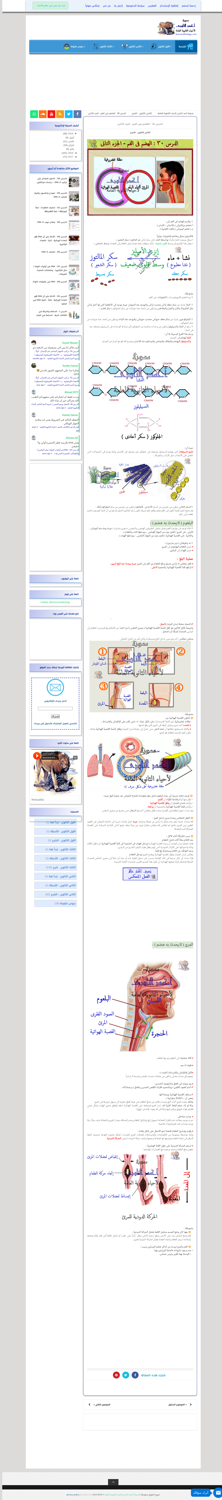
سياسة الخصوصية (133, 5)
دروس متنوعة (65, 903)
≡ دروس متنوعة (72, 46)
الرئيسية (183, 46)
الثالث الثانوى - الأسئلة (60, 858)
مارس (68, 141)
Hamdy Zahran (68, 415)
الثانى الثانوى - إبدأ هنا (60, 876)
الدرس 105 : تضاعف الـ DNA (52, 252)
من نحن (104, 5)
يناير (69, 149)
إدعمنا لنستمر (186, 5)
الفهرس (150, 5)
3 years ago (58, 408)
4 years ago (44, 453)
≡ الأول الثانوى (158, 46)
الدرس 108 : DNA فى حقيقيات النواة (48, 281)
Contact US (84, 1495)
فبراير (68, 145)
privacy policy (71, 1495)
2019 (68, 133)
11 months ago (37, 358)
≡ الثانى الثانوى (130, 46)
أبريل (69, 137)
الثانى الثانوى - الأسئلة (60, 885)
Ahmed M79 (69, 392)
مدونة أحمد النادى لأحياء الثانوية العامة (119, 1495)
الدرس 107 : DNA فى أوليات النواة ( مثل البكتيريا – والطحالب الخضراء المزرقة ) (48, 270)
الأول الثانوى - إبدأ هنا (60, 822)
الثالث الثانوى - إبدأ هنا (60, 849)
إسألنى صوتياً (90, 5)
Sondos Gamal (68, 365)
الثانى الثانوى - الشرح (138, 132)
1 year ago (38, 385)
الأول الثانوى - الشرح (61, 840)
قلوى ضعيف (159, 243)
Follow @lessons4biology (53, 602)
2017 (68, 157)
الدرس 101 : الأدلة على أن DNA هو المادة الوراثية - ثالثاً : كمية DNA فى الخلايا (48, 300)
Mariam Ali (70, 437)
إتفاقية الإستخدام (167, 5)
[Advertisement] (111, 83)
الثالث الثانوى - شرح (62, 867)
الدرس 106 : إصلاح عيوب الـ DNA (50, 222)
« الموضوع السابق (175, 1405)
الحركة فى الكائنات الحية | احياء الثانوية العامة (57, 427)
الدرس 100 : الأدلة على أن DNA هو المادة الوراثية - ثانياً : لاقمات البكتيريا (48, 240)
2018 (68, 153)
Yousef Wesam (68, 342)
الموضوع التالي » (99, 1405)
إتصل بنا (116, 5)
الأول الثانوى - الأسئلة (60, 831)
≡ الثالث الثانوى (101, 46)
